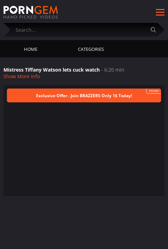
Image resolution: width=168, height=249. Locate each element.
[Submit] (156, 29)
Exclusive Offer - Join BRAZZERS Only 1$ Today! (84, 96)
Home (30, 49)
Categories (91, 49)
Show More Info (21, 76)
